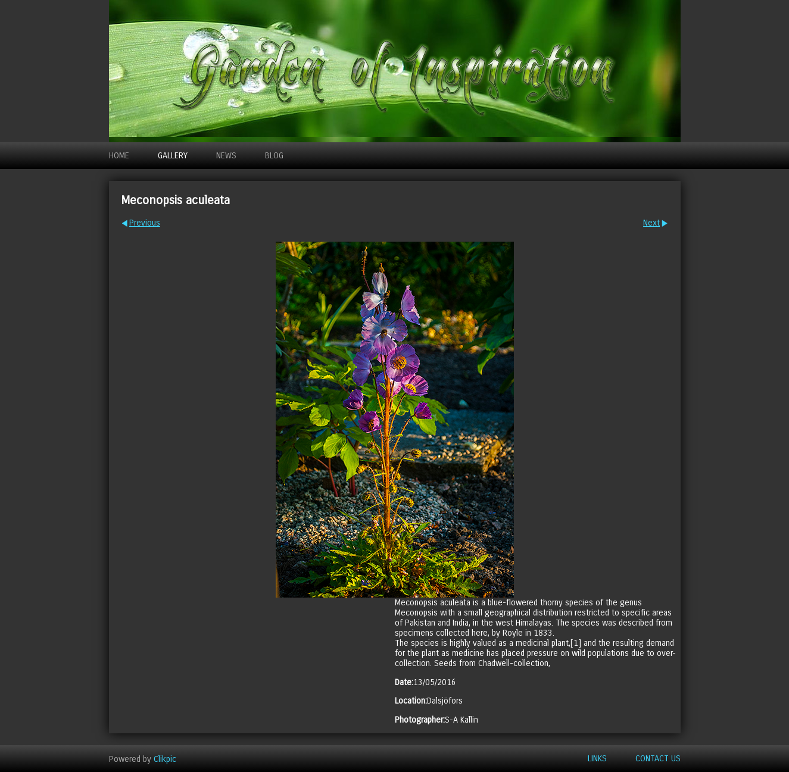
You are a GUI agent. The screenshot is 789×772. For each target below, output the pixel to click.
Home (119, 156)
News (226, 156)
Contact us (658, 759)
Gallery (173, 156)
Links (597, 759)
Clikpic (165, 759)
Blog (274, 156)
